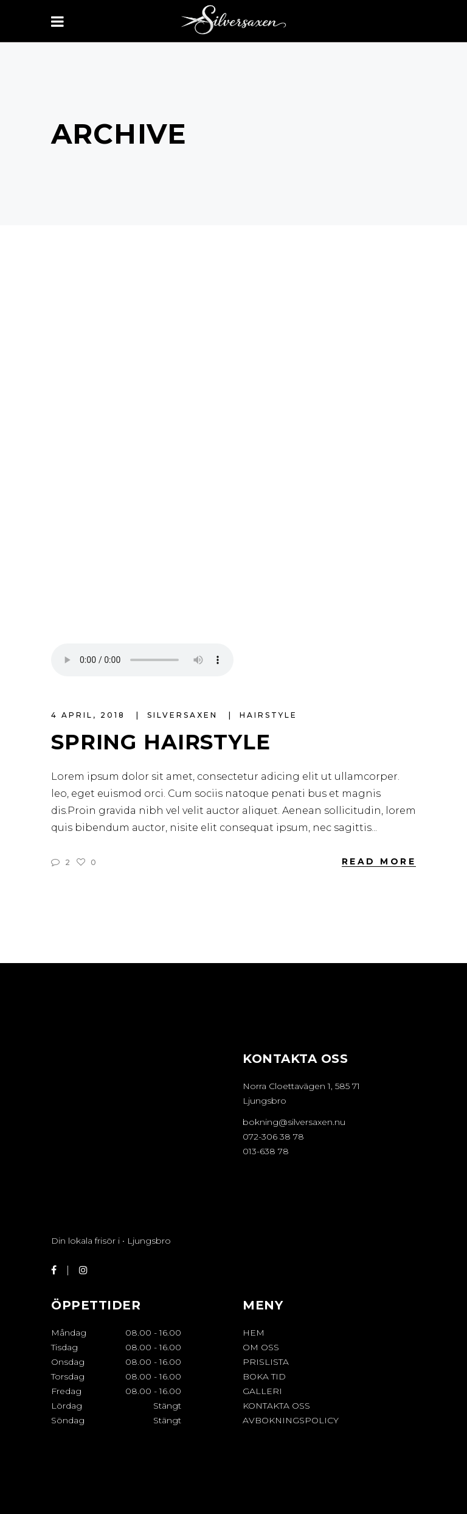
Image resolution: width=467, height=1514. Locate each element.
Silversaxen (184, 715)
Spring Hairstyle (161, 742)
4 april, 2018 (90, 715)
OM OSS (261, 1347)
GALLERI (262, 1391)
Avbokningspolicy (291, 1420)
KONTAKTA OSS (276, 1405)
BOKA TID (264, 1376)
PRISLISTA (266, 1361)
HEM (254, 1332)
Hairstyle (268, 715)
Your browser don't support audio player (142, 659)
